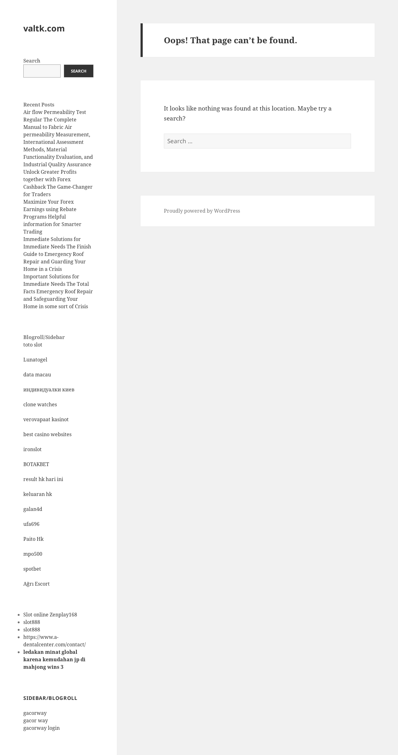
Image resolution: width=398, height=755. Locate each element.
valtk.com (44, 28)
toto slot (32, 344)
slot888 (31, 622)
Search (31, 60)
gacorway (35, 713)
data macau (37, 374)
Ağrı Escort (36, 583)
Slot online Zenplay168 (50, 614)
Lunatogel (35, 359)
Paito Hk (33, 539)
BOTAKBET (36, 464)
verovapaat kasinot (46, 419)
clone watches (40, 404)
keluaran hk (37, 494)
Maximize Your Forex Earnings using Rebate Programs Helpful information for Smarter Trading (52, 216)
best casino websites (47, 434)
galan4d (32, 509)
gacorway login (41, 727)
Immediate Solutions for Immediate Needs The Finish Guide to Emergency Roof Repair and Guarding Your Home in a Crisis (57, 254)
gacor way (35, 720)
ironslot (32, 449)
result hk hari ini (43, 479)
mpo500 (32, 553)
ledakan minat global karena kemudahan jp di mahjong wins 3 (54, 659)
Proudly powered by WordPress (202, 210)
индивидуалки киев (49, 389)
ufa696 (31, 524)
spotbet (32, 568)
